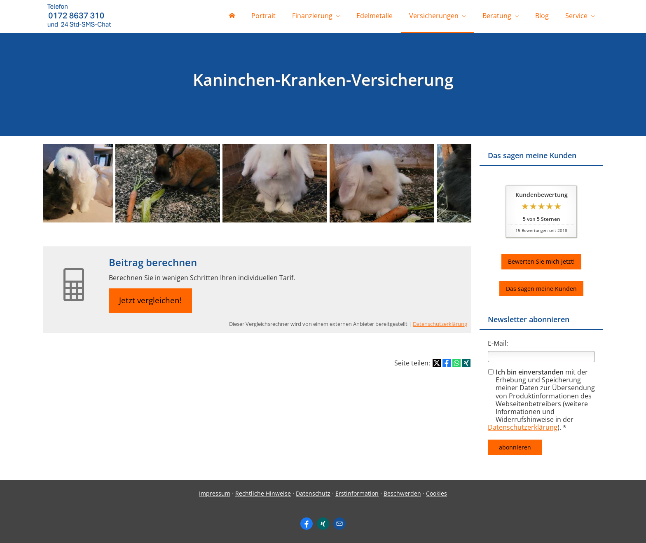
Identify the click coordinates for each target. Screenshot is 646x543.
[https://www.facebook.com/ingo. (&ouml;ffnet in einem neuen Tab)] (306, 523)
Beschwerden (402, 493)
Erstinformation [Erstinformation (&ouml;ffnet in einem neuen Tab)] (357, 493)
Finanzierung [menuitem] (312, 15)
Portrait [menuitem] (263, 15)
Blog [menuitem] (542, 15)
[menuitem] (232, 16)
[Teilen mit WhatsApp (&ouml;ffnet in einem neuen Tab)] (456, 363)
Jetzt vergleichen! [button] (150, 300)
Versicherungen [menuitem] (434, 15)
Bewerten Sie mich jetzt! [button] (541, 261)
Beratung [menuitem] (496, 15)
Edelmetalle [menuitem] (374, 15)
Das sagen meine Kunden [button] (541, 289)
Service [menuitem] (576, 15)
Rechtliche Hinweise (263, 493)
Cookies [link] (436, 493)
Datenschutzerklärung (522, 427)
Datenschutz (313, 493)
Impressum (214, 493)
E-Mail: (498, 343)
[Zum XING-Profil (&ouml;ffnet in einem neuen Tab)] (323, 523)
